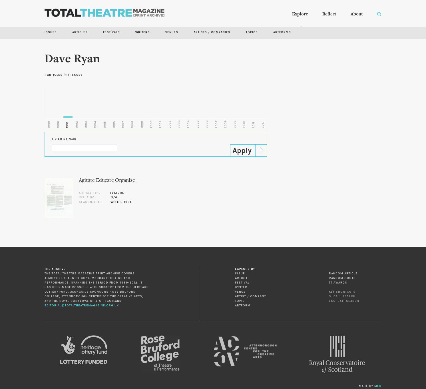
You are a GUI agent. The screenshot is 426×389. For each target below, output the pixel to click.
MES (377, 386)
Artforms (282, 32)
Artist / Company (250, 296)
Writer (241, 287)
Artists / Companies (212, 32)
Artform (242, 305)
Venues (171, 32)
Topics (252, 32)
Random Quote (342, 278)
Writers (142, 32)
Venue (240, 292)
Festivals (111, 32)
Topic (240, 301)
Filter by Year (64, 139)
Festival (242, 282)
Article (241, 278)
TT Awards (338, 282)
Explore (300, 14)
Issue (240, 273)
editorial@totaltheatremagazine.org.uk (82, 305)
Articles (80, 32)
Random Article (343, 273)
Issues (51, 32)
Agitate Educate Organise (107, 180)
